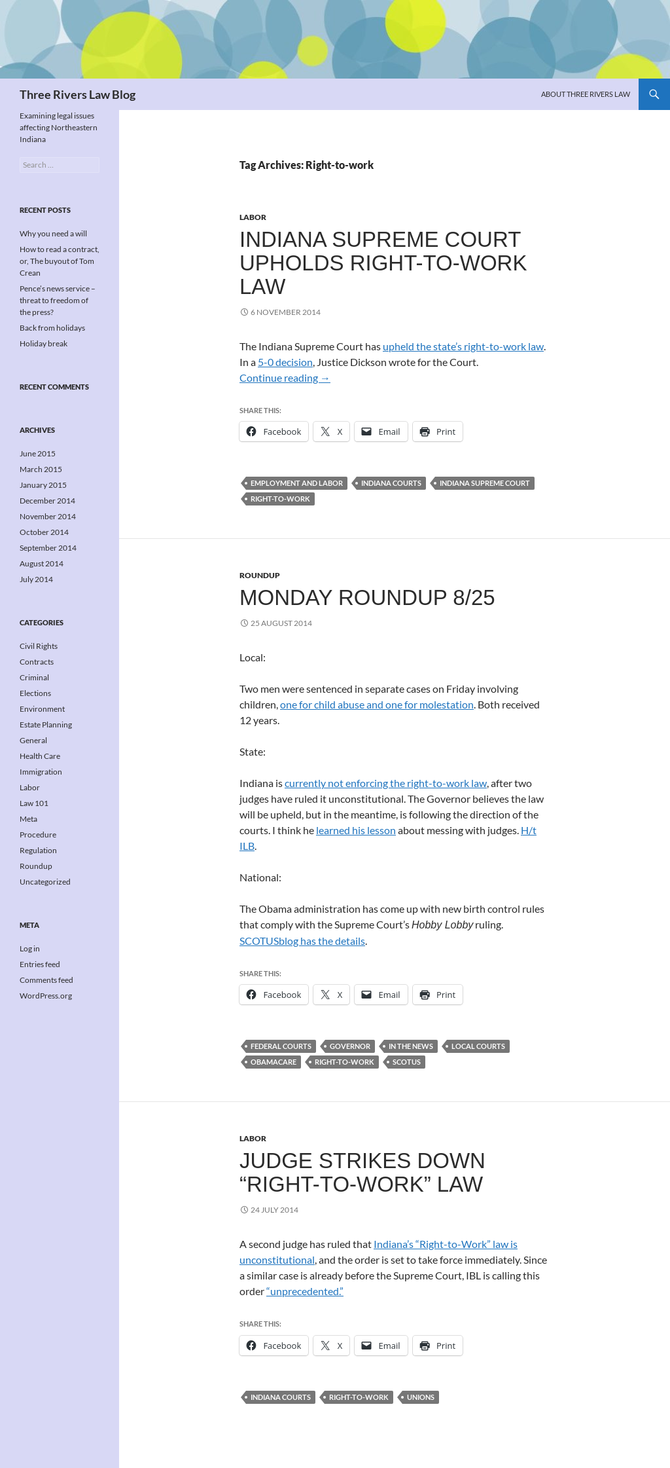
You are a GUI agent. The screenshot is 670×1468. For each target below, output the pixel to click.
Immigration (41, 772)
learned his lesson (356, 830)
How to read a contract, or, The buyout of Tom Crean (59, 261)
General (33, 740)
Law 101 (34, 803)
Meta (28, 819)
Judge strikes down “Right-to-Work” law (362, 1172)
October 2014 (44, 532)
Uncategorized (45, 882)
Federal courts (281, 1046)
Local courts (478, 1046)
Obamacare (273, 1061)
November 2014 (48, 516)
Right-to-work (280, 498)
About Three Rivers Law (585, 94)
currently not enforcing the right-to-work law (386, 783)
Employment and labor (297, 483)
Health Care (40, 756)
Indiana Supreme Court (485, 483)
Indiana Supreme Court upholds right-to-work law (383, 263)
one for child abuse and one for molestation (377, 704)
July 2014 (36, 579)
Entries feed (40, 964)
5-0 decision (285, 362)
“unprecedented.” (305, 1291)
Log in (30, 948)
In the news (411, 1046)
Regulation (38, 850)
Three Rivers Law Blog (77, 94)
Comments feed (46, 980)
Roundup (259, 575)
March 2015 (41, 469)
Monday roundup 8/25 (367, 597)
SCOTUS (407, 1061)
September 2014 (48, 548)
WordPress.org (46, 995)
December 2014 (47, 500)
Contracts (37, 662)
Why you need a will (53, 233)
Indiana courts (391, 483)
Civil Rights (39, 646)
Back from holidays (52, 328)
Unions (420, 1397)
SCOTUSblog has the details (302, 940)
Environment (42, 709)
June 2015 (38, 453)
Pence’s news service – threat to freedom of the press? (58, 300)
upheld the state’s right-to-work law (463, 346)
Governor (350, 1046)
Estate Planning (46, 724)
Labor (252, 217)
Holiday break (43, 343)
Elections (35, 693)
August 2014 (41, 563)
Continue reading (284, 377)
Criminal (34, 677)
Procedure (38, 834)
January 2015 (43, 485)
